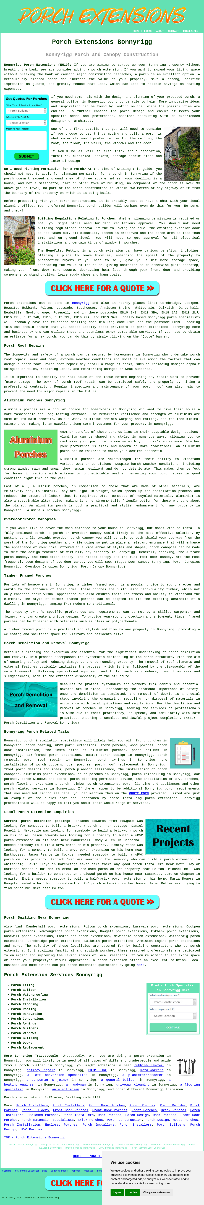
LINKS (147, 31)
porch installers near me (156, 864)
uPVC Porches (31, 1129)
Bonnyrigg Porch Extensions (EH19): (37, 65)
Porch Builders (35, 1110)
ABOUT (160, 31)
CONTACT (173, 31)
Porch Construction (124, 1120)
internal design (65, 161)
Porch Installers (32, 1105)
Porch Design (137, 1115)
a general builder (118, 1080)
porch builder (99, 206)
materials (70, 138)
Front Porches (142, 1105)
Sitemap (6, 1171)
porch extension (108, 250)
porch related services (26, 788)
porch (173, 652)
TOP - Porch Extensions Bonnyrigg (35, 1137)
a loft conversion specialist (57, 1075)
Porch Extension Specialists (48, 1120)
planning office (18, 206)
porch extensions (152, 327)
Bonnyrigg (80, 303)
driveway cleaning (133, 1084)
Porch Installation (22, 1124)
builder (73, 101)
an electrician (65, 1089)
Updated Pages (59, 1171)
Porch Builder (173, 1105)
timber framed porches (73, 599)
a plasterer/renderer (142, 1075)
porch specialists (183, 317)
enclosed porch (30, 533)
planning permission (80, 174)
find (18, 926)
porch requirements (182, 788)
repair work (167, 377)
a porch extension (103, 69)
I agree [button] (117, 1192)
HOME (137, 31)
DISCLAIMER (190, 31)
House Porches (185, 1120)
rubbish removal (149, 1065)
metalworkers (152, 1070)
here (140, 965)
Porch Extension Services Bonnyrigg (53, 975)
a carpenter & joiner (48, 1080)
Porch (9, 303)
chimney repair (41, 1070)
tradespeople (139, 1060)
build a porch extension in (174, 859)
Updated (88, 1171)
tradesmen (174, 1089)
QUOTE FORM (139, 793)
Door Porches (109, 1115)
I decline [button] (132, 1192)
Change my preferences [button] (156, 1192)
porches (89, 708)
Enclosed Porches (42, 1115)
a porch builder (30, 1065)
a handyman (76, 1084)
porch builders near (32, 888)
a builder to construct (54, 883)
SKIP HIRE (97, 1070)
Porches (76, 1171)
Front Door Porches (107, 1105)
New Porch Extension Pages (31, 1171)
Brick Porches (173, 1110)
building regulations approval (66, 228)
